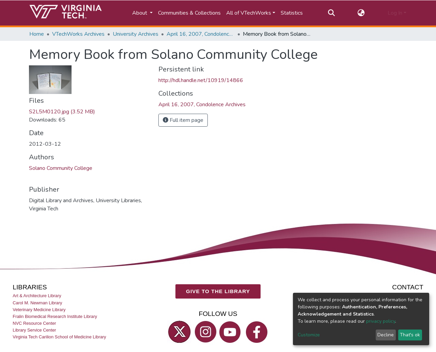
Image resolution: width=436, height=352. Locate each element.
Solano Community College (60, 168)
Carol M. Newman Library (37, 302)
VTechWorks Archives (78, 34)
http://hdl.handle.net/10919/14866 (200, 80)
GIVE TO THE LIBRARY (218, 291)
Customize (309, 335)
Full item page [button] (183, 120)
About (140, 13)
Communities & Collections (189, 13)
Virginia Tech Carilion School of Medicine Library (59, 336)
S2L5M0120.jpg (62, 111)
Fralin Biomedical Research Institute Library (55, 316)
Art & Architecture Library (37, 295)
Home (36, 34)
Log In (395, 13)
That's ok (410, 335)
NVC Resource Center (34, 323)
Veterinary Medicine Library (39, 309)
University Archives (135, 34)
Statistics (292, 13)
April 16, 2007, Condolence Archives (201, 34)
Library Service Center (34, 330)
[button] (361, 13)
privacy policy (380, 321)
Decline (385, 335)
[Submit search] (331, 13)
